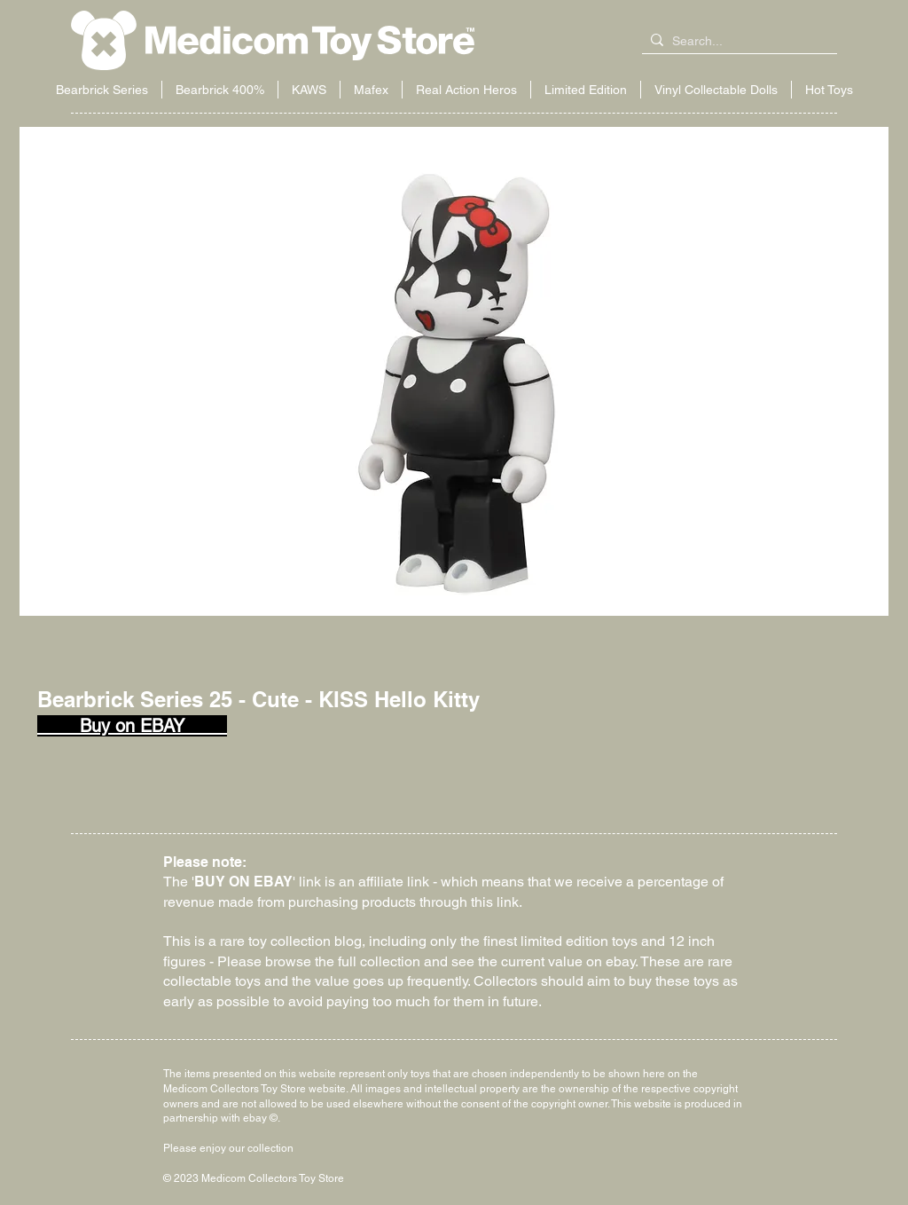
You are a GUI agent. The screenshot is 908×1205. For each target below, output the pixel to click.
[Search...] (736, 42)
